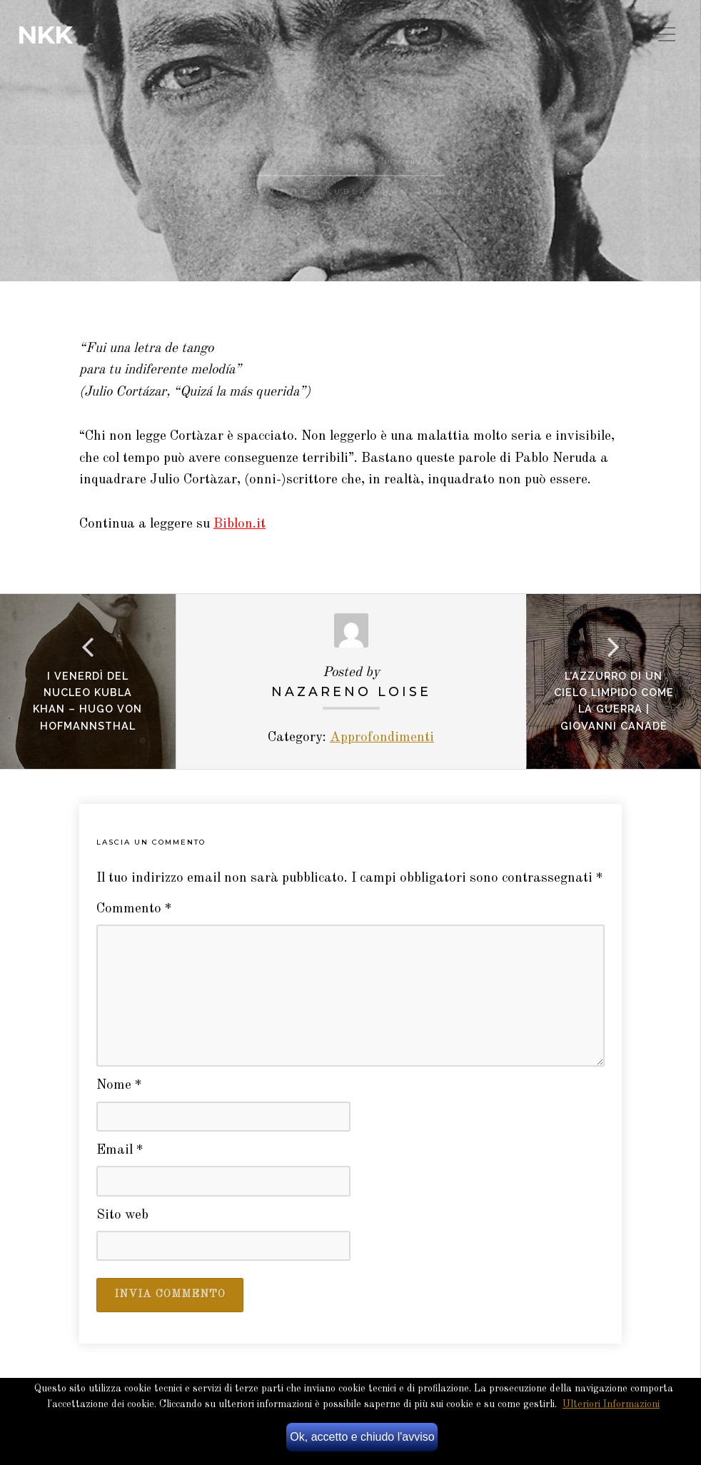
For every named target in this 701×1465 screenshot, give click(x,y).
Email (119, 1150)
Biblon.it (239, 524)
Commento (134, 909)
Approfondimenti (382, 738)
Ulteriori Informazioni (611, 1404)
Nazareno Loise (351, 691)
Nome (119, 1085)
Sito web (122, 1215)
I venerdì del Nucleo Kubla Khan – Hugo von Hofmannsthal (87, 700)
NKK (44, 35)
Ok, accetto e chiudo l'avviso (362, 1437)
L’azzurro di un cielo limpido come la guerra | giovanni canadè (614, 700)
